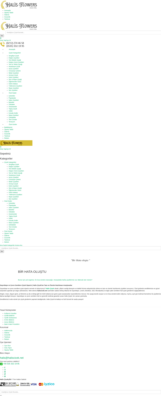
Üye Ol (8, 40)
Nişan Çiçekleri (14, 88)
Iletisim (6, 242)
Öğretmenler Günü (15, 81)
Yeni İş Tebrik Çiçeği (15, 64)
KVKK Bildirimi (9, 320)
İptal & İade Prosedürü (11, 324)
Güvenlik (7, 17)
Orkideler (12, 104)
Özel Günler (10, 124)
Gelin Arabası (13, 84)
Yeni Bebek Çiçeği (15, 60)
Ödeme (6, 15)
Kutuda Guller (13, 113)
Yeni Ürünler (13, 119)
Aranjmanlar (13, 106)
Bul (2, 36)
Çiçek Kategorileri (12, 53)
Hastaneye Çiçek (14, 66)
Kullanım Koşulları (10, 313)
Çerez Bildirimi (9, 322)
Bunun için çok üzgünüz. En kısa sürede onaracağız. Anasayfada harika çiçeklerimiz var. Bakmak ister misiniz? (55, 280)
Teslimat (7, 19)
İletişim (6, 138)
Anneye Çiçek (13, 75)
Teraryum (12, 122)
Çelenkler (12, 96)
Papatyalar (12, 98)
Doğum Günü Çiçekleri (16, 62)
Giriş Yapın (8, 348)
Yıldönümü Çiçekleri (15, 86)
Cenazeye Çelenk (15, 71)
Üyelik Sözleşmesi (10, 318)
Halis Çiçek (50, 288)
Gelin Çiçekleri (13, 77)
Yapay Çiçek (13, 109)
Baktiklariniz (8, 127)
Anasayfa (7, 10)
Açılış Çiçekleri (14, 69)
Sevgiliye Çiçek (14, 56)
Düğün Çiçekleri (14, 58)
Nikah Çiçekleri (14, 73)
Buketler (11, 102)
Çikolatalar (12, 117)
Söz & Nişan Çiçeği (15, 79)
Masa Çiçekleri (14, 115)
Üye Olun (7, 346)
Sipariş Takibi (8, 12)
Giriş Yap (3, 40)
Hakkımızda (8, 330)
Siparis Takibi (8, 233)
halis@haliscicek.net (12, 357)
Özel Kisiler (8, 201)
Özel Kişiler (10, 93)
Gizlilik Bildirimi (9, 315)
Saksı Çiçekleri (14, 100)
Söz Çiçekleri (13, 90)
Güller (11, 111)
